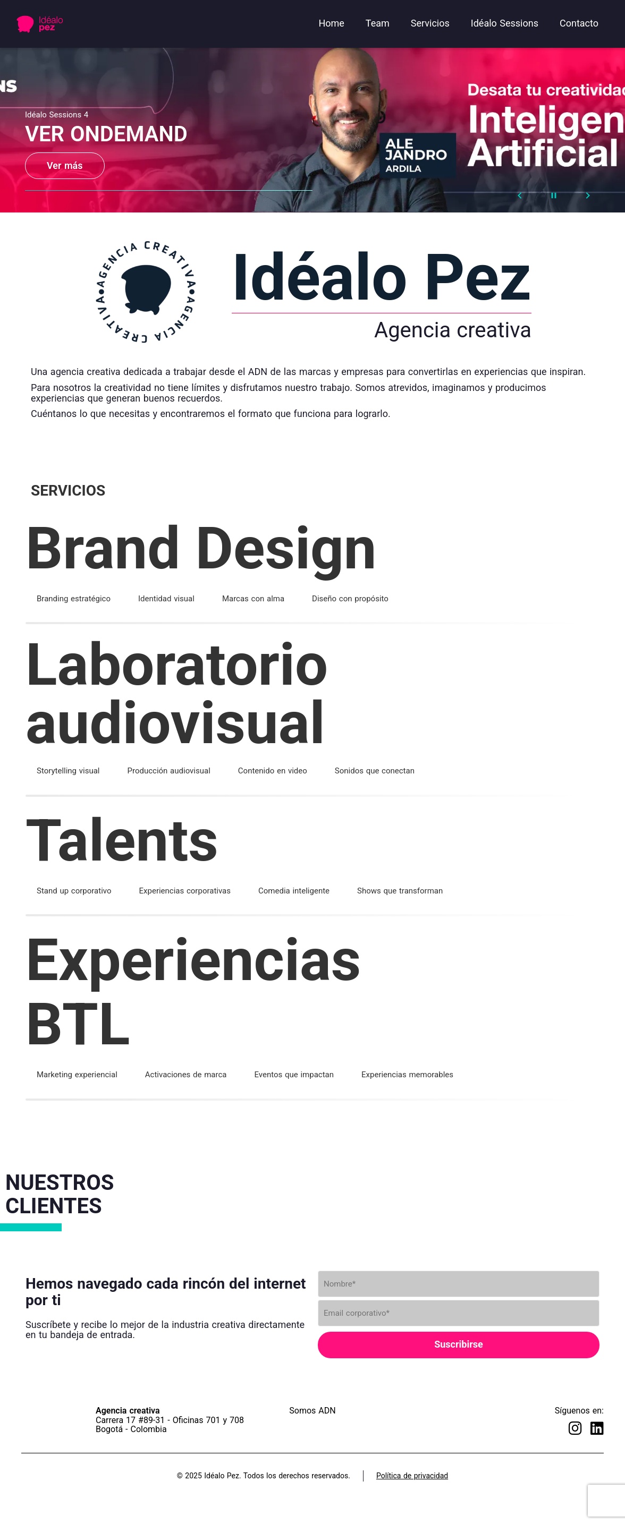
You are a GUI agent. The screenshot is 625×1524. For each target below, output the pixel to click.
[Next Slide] (587, 195)
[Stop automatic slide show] (553, 195)
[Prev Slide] (519, 195)
